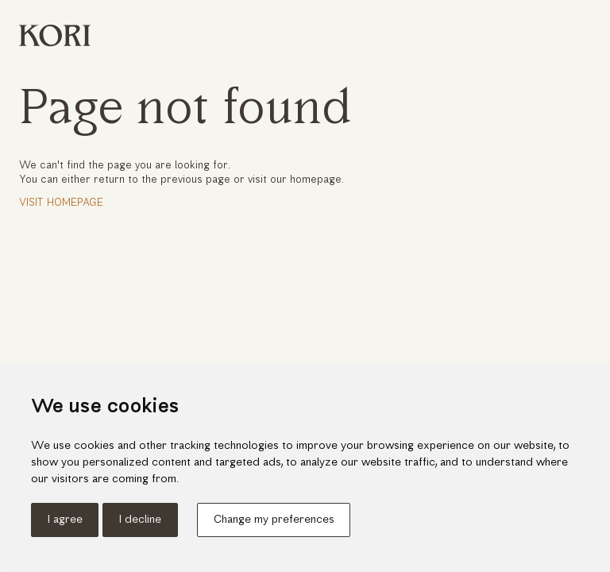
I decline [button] (140, 520)
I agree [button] (65, 520)
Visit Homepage (61, 203)
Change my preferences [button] (274, 520)
